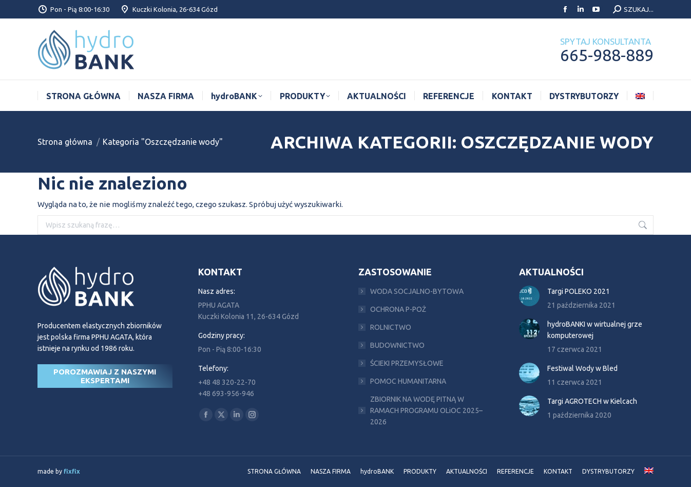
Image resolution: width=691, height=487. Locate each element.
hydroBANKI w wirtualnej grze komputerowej (594, 330)
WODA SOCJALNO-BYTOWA (417, 291)
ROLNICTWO (390, 327)
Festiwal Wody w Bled (582, 368)
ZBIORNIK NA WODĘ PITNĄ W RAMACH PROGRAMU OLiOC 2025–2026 (426, 410)
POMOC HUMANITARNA (408, 381)
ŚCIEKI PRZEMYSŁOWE (407, 363)
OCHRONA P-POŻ (398, 309)
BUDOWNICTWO (397, 345)
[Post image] (529, 296)
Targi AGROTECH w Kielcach (592, 401)
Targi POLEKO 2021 (578, 291)
